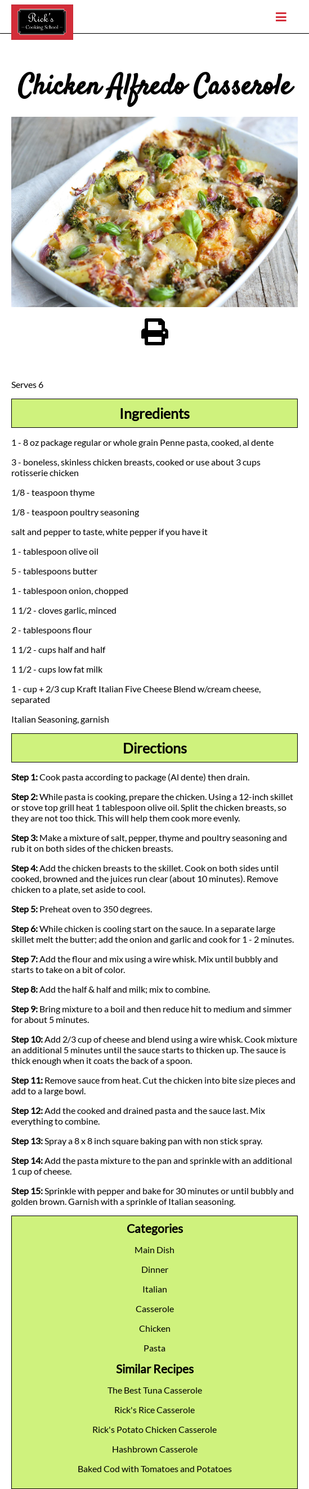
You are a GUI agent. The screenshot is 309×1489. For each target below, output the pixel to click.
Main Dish (154, 1249)
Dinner (154, 1269)
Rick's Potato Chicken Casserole (154, 1429)
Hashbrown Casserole (155, 1449)
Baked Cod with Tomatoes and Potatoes (155, 1468)
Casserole (155, 1308)
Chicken (155, 1328)
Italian (154, 1289)
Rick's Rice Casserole (154, 1409)
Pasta (154, 1347)
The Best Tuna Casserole (155, 1390)
